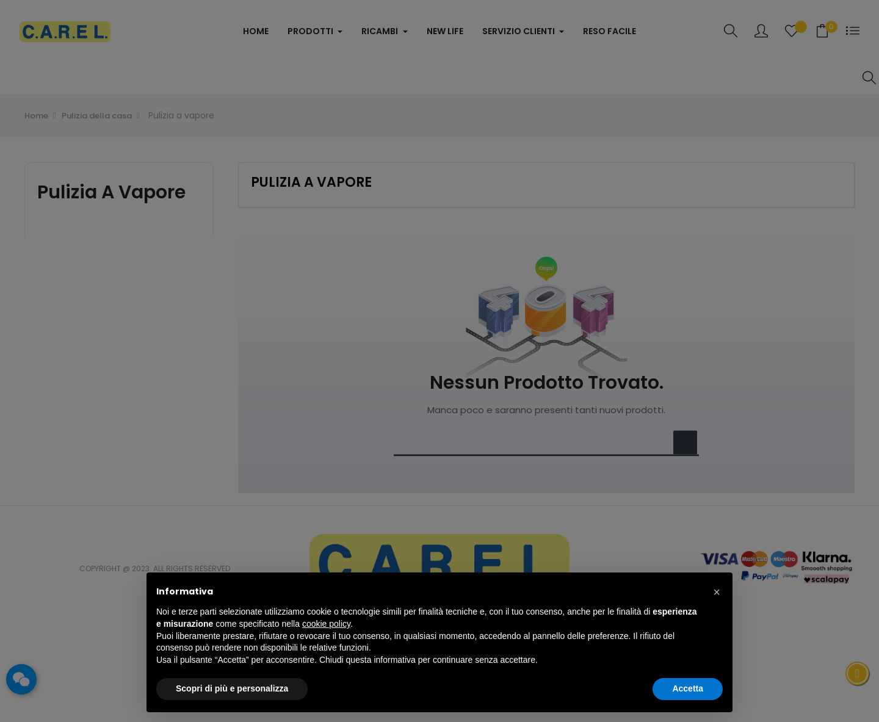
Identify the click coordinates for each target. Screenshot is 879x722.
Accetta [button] (687, 688)
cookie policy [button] (326, 624)
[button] (716, 592)
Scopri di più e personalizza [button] (232, 688)
